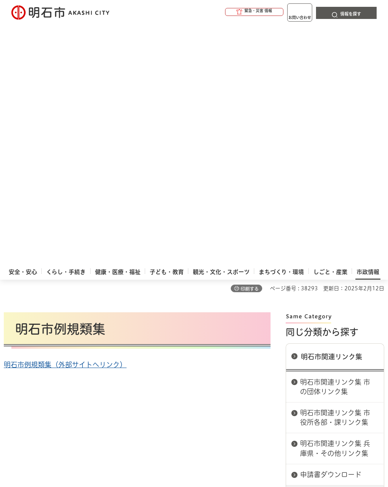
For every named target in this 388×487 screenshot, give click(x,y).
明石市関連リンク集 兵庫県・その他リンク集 (335, 212)
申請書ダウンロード (330, 238)
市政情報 (36, 295)
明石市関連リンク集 (331, 120)
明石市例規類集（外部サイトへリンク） (65, 128)
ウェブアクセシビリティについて (171, 322)
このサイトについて (66, 322)
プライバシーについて (279, 322)
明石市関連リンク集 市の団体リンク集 (335, 150)
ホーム (11, 295)
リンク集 (51, 334)
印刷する (250, 52)
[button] (225, 12)
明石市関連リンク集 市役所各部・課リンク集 (335, 181)
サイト (105, 334)
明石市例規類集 (324, 259)
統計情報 (228, 414)
